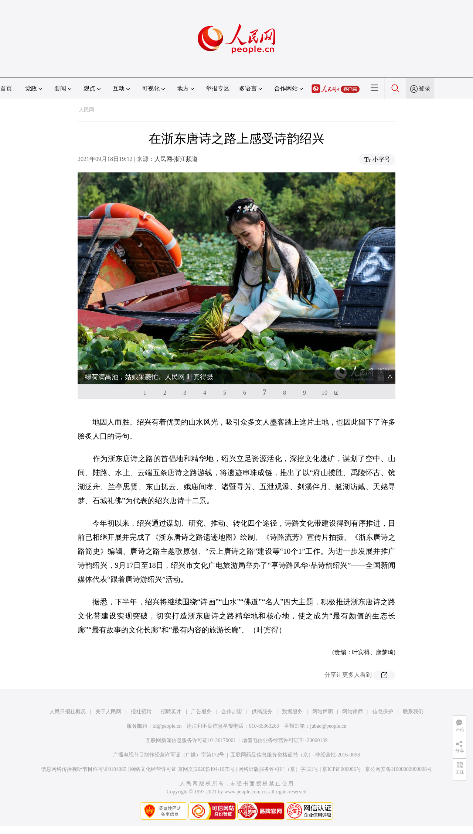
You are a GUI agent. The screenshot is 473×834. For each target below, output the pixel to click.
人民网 (86, 110)
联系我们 (413, 711)
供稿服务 (262, 711)
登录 (425, 88)
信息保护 (382, 711)
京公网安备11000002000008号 (398, 769)
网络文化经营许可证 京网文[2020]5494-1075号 (182, 769)
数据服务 (292, 711)
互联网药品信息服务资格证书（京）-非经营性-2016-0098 (295, 755)
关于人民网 (108, 711)
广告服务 (201, 711)
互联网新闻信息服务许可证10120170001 (191, 740)
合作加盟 (231, 711)
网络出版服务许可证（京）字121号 (278, 769)
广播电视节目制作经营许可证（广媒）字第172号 (168, 755)
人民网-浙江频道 (176, 159)
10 (324, 392)
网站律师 (352, 711)
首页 (6, 88)
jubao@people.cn (328, 726)
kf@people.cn (167, 726)
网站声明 (322, 711)
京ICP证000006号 (341, 769)
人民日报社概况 (68, 711)
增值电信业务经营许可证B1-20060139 (284, 740)
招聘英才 (171, 711)
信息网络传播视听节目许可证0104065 (83, 769)
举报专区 (217, 88)
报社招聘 (141, 711)
